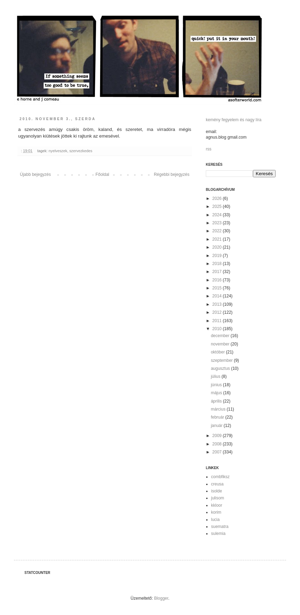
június (217, 384)
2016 (217, 280)
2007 (217, 452)
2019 (217, 255)
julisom (217, 498)
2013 (217, 304)
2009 (217, 435)
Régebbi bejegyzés (171, 174)
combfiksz (220, 476)
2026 (217, 198)
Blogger (161, 598)
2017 (217, 271)
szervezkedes (80, 151)
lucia (215, 519)
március (218, 409)
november (221, 344)
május (217, 392)
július (216, 376)
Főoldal (102, 174)
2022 (217, 230)
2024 (217, 214)
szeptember (222, 360)
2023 (217, 222)
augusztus (221, 368)
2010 (217, 328)
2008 (217, 444)
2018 (217, 263)
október (218, 352)
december (221, 335)
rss (208, 149)
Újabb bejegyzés (35, 174)
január (217, 425)
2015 (217, 288)
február (218, 417)
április (217, 401)
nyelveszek (57, 151)
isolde (216, 491)
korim (216, 512)
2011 (217, 320)
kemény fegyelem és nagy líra (233, 119)
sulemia (218, 533)
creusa (217, 484)
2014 (217, 296)
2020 (217, 247)
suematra (219, 526)
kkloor (216, 505)
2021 (217, 239)
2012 (217, 312)
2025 (217, 206)
